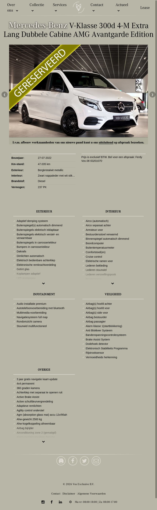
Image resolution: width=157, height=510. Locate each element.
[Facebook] (51, 502)
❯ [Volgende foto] (152, 94)
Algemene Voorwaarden (91, 493)
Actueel (122, 7)
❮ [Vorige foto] (4, 94)
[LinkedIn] (60, 502)
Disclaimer (69, 493)
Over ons (13, 7)
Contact (97, 7)
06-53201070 (94, 160)
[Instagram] (43, 502)
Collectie (37, 7)
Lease (145, 7)
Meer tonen (43, 283)
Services (60, 7)
